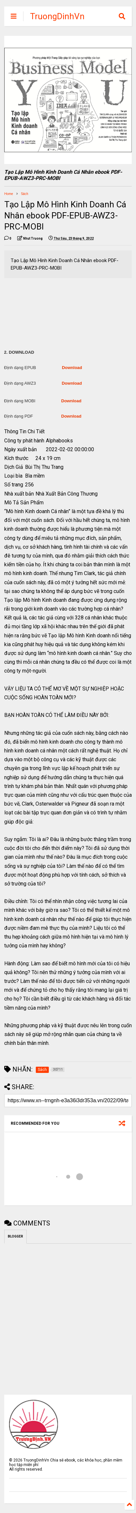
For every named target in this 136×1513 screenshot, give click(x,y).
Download (72, 367)
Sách (24, 194)
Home (8, 194)
